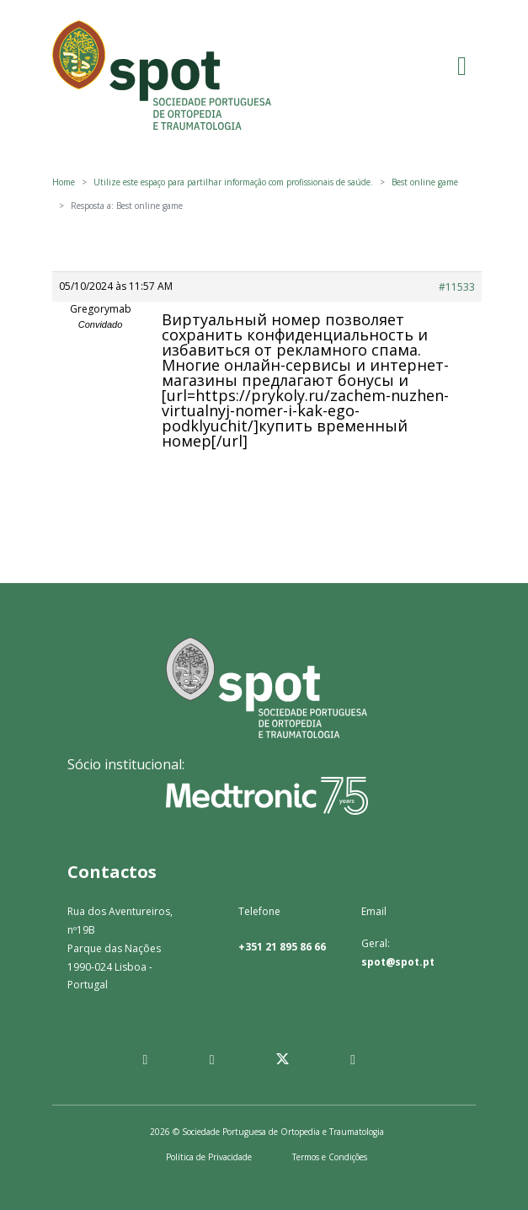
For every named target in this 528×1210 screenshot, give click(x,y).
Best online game (425, 182)
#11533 (457, 287)
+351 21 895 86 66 (282, 947)
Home (63, 182)
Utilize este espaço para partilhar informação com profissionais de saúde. (233, 182)
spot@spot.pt (398, 962)
